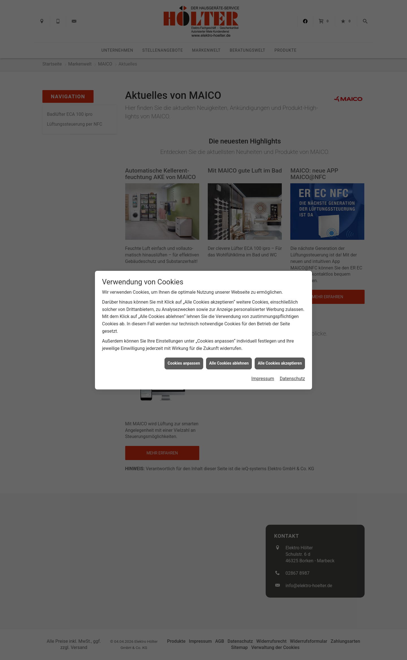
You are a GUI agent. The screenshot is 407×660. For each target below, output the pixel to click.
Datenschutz (292, 378)
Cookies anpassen (184, 363)
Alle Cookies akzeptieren (280, 363)
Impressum (262, 378)
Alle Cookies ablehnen (229, 363)
